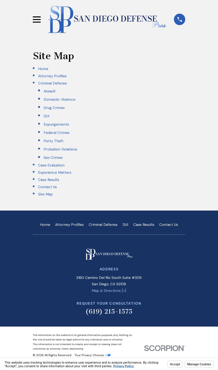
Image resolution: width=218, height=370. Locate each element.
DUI (46, 116)
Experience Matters (54, 172)
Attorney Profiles (52, 76)
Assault (50, 91)
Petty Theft (53, 141)
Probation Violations (60, 149)
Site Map (45, 194)
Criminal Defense (52, 83)
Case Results (48, 179)
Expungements (56, 124)
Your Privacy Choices (92, 355)
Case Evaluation (51, 165)
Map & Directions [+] (109, 290)
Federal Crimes (56, 132)
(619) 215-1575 (108, 311)
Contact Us (47, 187)
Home (43, 68)
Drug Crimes (54, 107)
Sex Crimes (53, 157)
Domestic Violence (59, 99)
